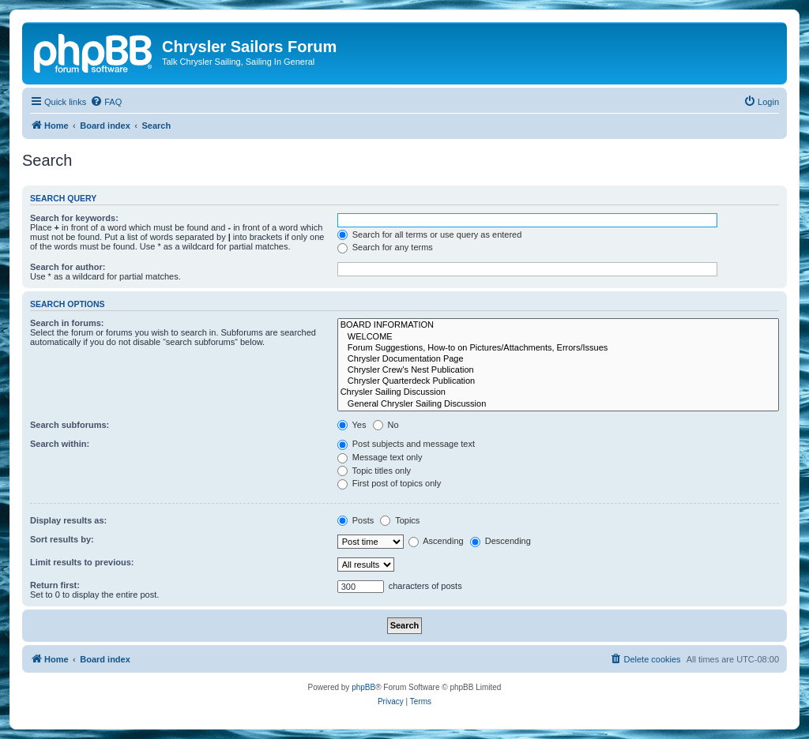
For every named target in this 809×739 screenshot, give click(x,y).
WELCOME (558, 337)
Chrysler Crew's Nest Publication (558, 370)
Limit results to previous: (82, 562)
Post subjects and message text (406, 443)
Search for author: (67, 267)
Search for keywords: (74, 218)
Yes (352, 425)
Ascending (436, 541)
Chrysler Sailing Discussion (558, 392)
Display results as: (68, 520)
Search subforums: (69, 425)
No (386, 425)
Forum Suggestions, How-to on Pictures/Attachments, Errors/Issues (558, 348)
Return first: (55, 585)
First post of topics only (389, 483)
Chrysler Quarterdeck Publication (558, 381)
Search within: (59, 443)
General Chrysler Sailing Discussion (558, 404)
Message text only (380, 457)
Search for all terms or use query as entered (429, 234)
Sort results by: (62, 539)
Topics (400, 520)
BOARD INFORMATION (558, 325)
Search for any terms (385, 247)
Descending (500, 541)
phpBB (363, 687)
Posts (355, 520)
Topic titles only (374, 470)
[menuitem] (106, 101)
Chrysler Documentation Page (558, 359)
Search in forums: (67, 323)
